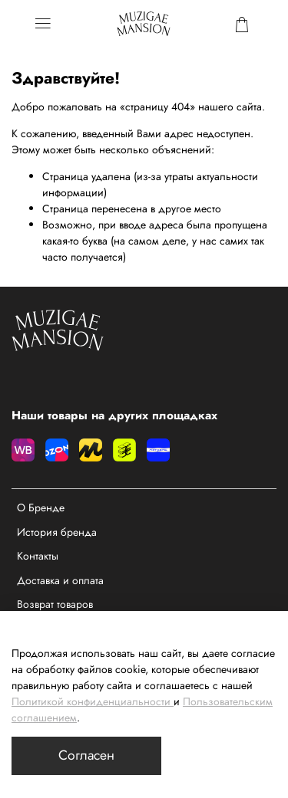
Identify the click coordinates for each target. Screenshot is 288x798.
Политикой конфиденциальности (91, 701)
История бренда (57, 532)
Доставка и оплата (60, 580)
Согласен (86, 755)
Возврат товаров (55, 604)
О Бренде (41, 507)
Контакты (37, 555)
